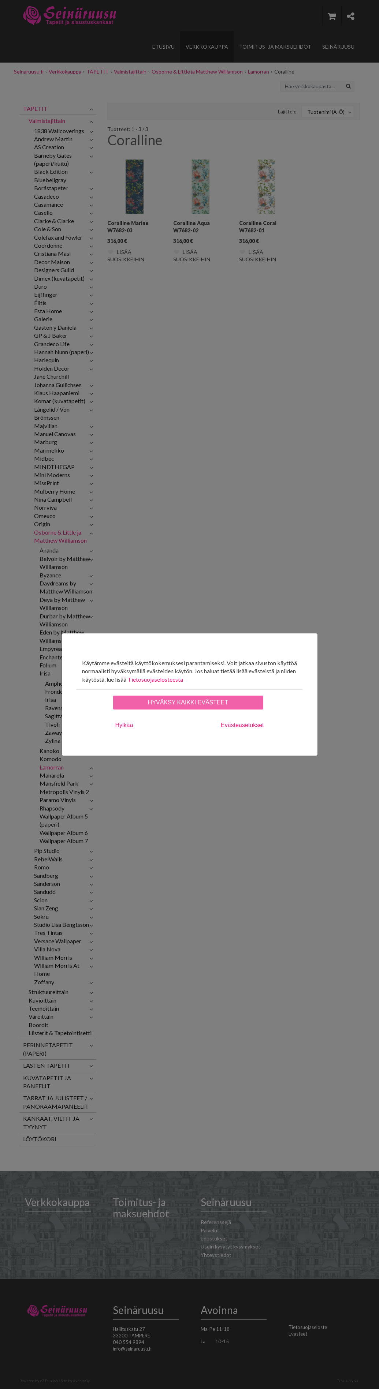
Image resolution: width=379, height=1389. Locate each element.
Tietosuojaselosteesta (155, 679)
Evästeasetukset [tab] (242, 725)
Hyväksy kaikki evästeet (188, 702)
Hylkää (124, 725)
